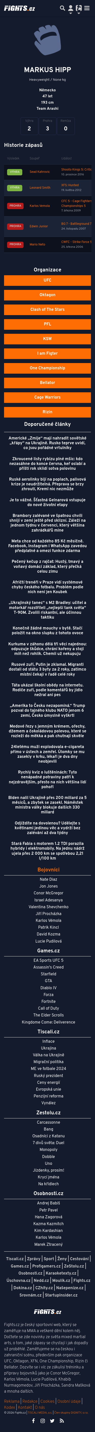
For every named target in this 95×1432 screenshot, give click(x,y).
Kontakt (25, 1407)
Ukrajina (48, 1048)
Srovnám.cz (31, 1295)
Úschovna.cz (19, 1280)
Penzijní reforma (49, 1096)
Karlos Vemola (40, 206)
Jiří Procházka (49, 914)
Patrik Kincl (48, 927)
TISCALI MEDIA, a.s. (40, 1413)
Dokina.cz (22, 1288)
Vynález (48, 1103)
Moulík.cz (61, 1280)
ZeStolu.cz (74, 1266)
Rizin (47, 412)
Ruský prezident (48, 1076)
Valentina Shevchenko (49, 907)
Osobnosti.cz (30, 1273)
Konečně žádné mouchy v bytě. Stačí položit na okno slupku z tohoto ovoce (47, 631)
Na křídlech (48, 1184)
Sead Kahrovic (40, 172)
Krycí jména (48, 1177)
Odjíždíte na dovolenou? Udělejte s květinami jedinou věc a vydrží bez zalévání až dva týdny (48, 828)
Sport (49, 1259)
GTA (48, 981)
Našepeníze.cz (70, 1288)
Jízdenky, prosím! (48, 1170)
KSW (47, 339)
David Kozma (48, 934)
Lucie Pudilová (48, 941)
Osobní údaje (69, 1401)
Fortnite (49, 1001)
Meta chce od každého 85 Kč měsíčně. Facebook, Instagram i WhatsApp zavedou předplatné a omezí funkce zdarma (47, 546)
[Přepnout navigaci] (71, 8)
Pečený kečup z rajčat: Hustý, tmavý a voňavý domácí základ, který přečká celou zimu (47, 566)
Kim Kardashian (48, 1230)
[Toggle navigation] (87, 8)
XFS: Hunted (70, 185)
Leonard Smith (40, 188)
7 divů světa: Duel (48, 1143)
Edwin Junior (39, 227)
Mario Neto (37, 245)
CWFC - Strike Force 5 (76, 242)
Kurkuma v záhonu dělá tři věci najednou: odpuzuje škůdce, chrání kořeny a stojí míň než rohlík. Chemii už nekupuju (47, 649)
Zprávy (34, 1259)
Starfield (48, 974)
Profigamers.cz (46, 1266)
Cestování (79, 1259)
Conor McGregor (49, 893)
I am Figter (47, 353)
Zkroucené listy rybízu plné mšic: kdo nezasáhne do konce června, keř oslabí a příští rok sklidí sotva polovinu (47, 464)
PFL (47, 324)
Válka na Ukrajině (48, 1055)
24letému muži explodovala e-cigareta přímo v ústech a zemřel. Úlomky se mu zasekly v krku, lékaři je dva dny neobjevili (47, 754)
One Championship (47, 368)
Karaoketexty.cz (61, 1273)
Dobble (48, 1157)
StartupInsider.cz (61, 1295)
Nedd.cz (41, 1280)
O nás (40, 1407)
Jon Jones (48, 886)
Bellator (47, 382)
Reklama (12, 1401)
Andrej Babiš (48, 1203)
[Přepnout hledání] (63, 8)
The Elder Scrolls (48, 1015)
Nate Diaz (48, 879)
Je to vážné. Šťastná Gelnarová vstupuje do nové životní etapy (48, 503)
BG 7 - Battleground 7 (76, 224)
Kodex (10, 1407)
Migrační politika (48, 1062)
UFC (47, 280)
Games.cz (20, 1266)
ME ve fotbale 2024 (48, 1068)
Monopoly (49, 1149)
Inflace (48, 1041)
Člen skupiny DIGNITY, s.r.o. (71, 1413)
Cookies (47, 1401)
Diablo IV (48, 988)
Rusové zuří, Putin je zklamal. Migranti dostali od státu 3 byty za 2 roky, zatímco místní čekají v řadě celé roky (47, 669)
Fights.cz (81, 1280)
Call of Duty (48, 1008)
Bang (48, 1129)
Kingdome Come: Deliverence (48, 1022)
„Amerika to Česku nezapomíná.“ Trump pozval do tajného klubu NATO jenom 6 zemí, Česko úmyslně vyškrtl (47, 710)
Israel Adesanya (48, 900)
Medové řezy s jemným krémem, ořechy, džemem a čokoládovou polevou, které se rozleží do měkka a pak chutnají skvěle (47, 731)
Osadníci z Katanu (48, 1136)
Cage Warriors (47, 397)
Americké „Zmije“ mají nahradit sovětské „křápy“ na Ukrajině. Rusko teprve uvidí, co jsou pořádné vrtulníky (48, 443)
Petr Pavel (48, 1210)
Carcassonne (48, 1122)
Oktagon (47, 295)
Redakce (29, 1401)
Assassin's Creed (48, 967)
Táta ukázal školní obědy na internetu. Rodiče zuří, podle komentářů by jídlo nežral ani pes (47, 690)
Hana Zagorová (48, 1217)
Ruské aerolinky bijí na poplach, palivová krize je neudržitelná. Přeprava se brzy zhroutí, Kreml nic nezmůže (47, 484)
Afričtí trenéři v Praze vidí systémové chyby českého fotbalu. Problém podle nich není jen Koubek (47, 587)
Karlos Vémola (49, 920)
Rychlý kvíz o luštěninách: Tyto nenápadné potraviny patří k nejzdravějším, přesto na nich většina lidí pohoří (47, 780)
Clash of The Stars (47, 309)
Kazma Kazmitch (48, 1224)
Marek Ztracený (48, 1244)
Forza (48, 995)
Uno (48, 1163)
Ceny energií (48, 1082)
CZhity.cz (44, 1288)
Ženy (62, 1259)
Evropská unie (48, 1089)
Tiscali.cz (15, 1259)
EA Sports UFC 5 (48, 960)
